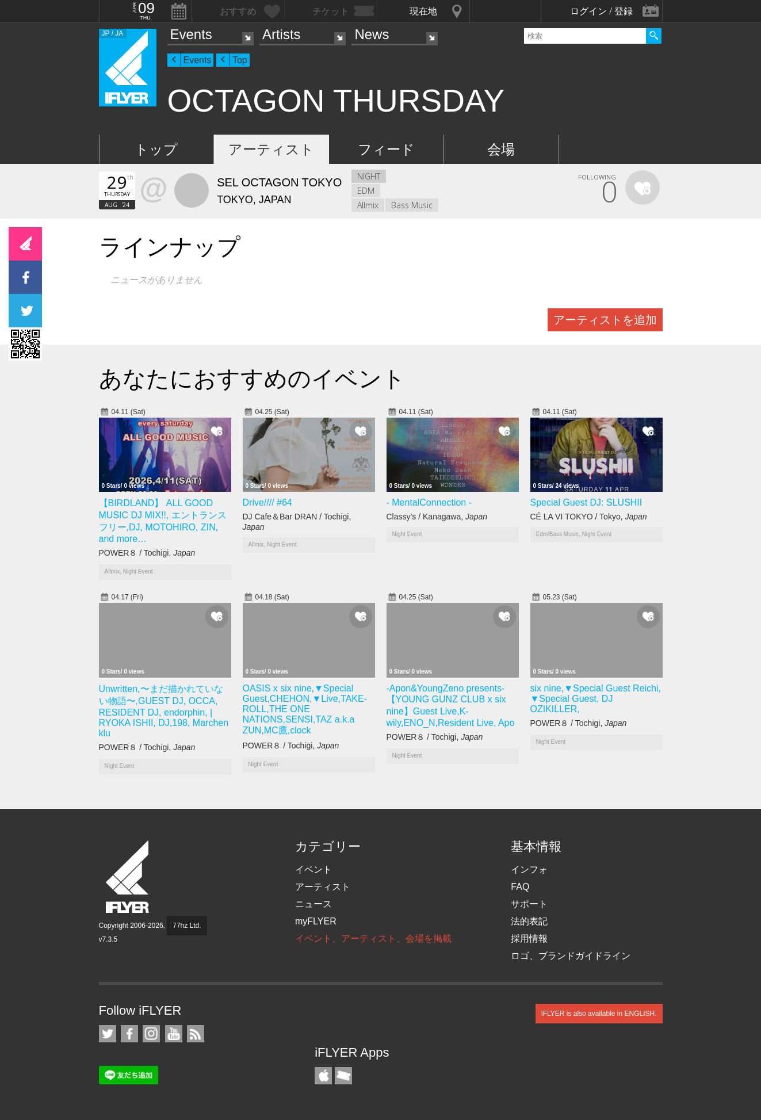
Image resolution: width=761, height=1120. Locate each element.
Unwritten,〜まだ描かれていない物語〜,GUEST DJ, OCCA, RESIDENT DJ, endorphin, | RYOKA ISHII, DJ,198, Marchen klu (164, 711)
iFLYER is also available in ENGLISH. (599, 1014)
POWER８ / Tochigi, (147, 552)
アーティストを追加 (605, 320)
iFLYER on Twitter (107, 1033)
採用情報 (529, 938)
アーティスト (271, 149)
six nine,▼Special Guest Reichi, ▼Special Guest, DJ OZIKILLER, (595, 698)
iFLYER (128, 877)
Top (239, 60)
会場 (501, 149)
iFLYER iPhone (323, 1075)
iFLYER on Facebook (129, 1033)
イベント (313, 869)
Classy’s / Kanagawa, (437, 516)
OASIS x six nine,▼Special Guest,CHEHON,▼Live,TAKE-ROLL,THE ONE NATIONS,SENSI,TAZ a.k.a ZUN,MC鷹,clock (305, 709)
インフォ (529, 869)
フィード (386, 149)
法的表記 (529, 921)
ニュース (313, 904)
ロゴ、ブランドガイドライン (570, 956)
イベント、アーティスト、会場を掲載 (373, 938)
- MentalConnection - (429, 502)
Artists (281, 34)
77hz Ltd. (187, 926)
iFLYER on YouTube (173, 1033)
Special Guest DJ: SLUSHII (586, 502)
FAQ (520, 887)
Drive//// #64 (267, 502)
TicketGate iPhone (343, 1075)
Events (191, 34)
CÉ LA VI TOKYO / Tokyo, (588, 516)
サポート (529, 904)
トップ (156, 149)
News (371, 34)
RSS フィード (195, 1033)
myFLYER (315, 921)
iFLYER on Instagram (151, 1033)
